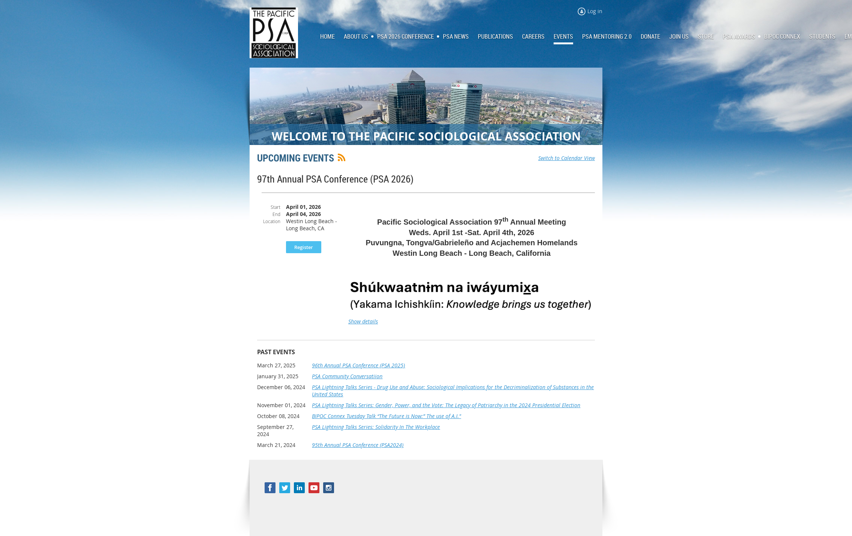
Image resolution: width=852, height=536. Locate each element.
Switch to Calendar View (566, 158)
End (276, 214)
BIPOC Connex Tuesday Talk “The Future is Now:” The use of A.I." (386, 416)
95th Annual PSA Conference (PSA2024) (357, 444)
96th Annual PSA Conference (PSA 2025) (358, 365)
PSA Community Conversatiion (347, 376)
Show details (363, 321)
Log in (594, 11)
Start (275, 207)
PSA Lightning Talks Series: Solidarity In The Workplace (376, 426)
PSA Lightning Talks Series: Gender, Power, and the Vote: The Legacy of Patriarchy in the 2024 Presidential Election (446, 405)
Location (271, 221)
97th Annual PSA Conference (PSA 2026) (335, 179)
